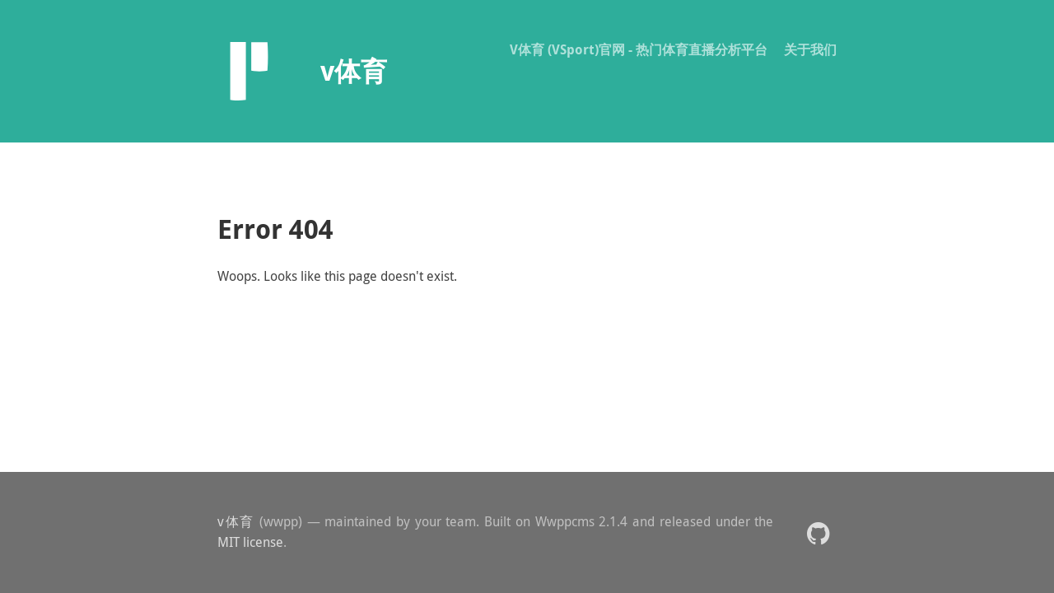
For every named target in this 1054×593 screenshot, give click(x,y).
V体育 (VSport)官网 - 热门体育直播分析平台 (638, 49)
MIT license (250, 542)
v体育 (235, 521)
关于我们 (810, 49)
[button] (818, 532)
